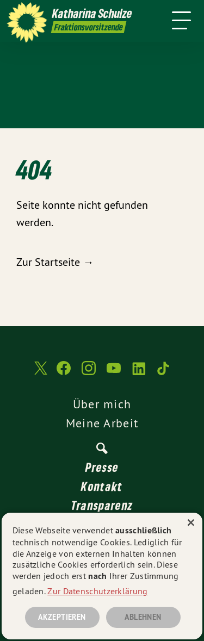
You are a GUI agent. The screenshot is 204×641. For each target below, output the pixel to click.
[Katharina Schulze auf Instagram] (88, 373)
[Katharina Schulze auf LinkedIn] (138, 373)
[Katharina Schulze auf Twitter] (39, 373)
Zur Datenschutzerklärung (97, 591)
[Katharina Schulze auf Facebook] (63, 373)
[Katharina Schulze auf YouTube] (113, 373)
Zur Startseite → (55, 262)
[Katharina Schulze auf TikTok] (163, 373)
